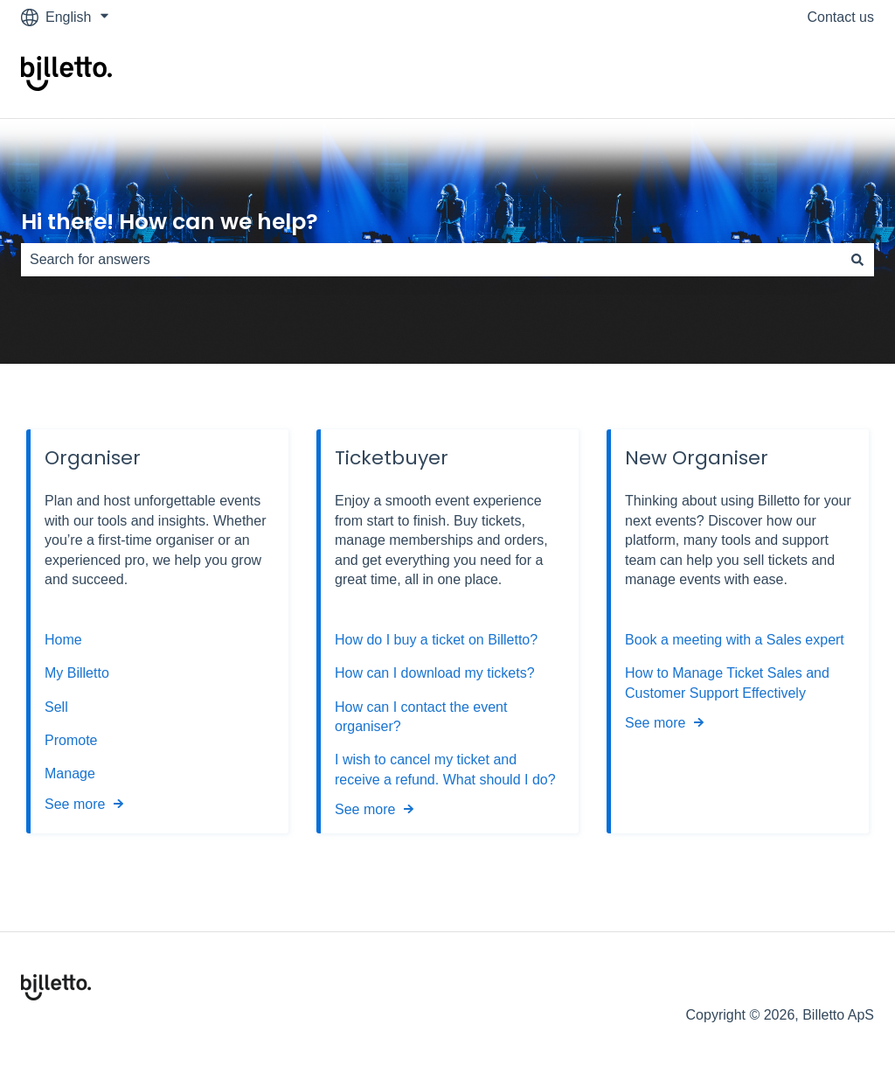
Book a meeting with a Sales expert (734, 639)
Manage (70, 773)
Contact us (841, 17)
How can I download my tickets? (435, 672)
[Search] (857, 259)
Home (63, 639)
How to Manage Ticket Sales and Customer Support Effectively (727, 682)
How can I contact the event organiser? (421, 717)
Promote (71, 740)
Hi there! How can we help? (169, 221)
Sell (56, 707)
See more (75, 804)
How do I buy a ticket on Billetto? (436, 639)
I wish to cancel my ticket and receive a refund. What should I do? (445, 769)
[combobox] (431, 259)
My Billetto (77, 672)
